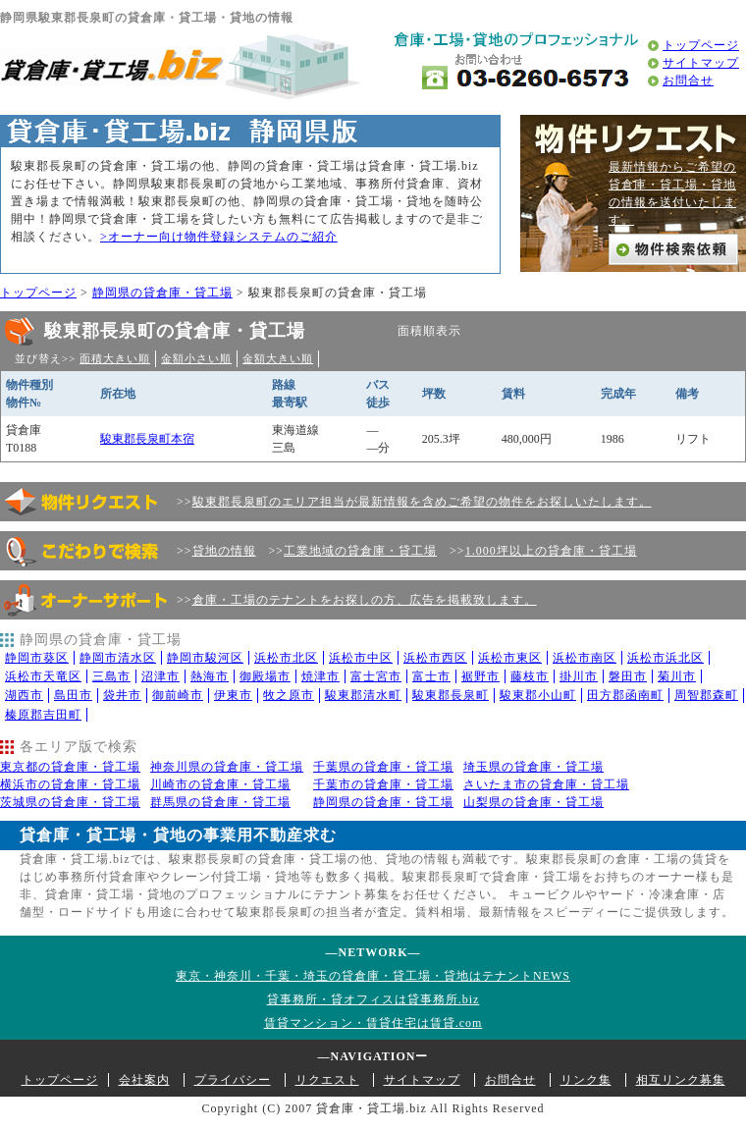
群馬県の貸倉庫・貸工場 (220, 802)
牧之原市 (288, 695)
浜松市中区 (361, 658)
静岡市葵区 (37, 658)
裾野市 (480, 676)
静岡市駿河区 (205, 658)
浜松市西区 (435, 658)
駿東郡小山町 (538, 695)
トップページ (701, 45)
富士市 (431, 676)
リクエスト (327, 1080)
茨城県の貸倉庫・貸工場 (70, 802)
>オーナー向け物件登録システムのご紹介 (219, 236)
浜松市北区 (286, 658)
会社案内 (144, 1080)
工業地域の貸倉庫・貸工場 (360, 551)
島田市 (73, 695)
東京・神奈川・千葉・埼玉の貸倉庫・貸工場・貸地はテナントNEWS (373, 976)
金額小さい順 (196, 358)
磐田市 (628, 676)
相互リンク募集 (680, 1080)
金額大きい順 (277, 358)
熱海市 (209, 676)
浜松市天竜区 (43, 676)
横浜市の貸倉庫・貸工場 (70, 784)
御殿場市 (265, 676)
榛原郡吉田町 (43, 715)
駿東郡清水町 (363, 695)
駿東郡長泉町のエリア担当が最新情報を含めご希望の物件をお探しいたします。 (422, 502)
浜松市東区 (510, 658)
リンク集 (586, 1080)
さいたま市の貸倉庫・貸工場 (546, 784)
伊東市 (233, 695)
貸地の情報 (224, 551)
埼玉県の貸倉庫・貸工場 (533, 767)
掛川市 (579, 676)
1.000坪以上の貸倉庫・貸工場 (551, 551)
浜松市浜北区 (665, 658)
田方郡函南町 (625, 695)
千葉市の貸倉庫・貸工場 (383, 784)
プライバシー (232, 1080)
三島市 (111, 676)
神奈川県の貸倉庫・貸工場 (226, 767)
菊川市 (677, 676)
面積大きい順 (115, 358)
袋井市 (122, 695)
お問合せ (688, 80)
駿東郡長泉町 (450, 695)
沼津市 (160, 676)
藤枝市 (529, 676)
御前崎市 (177, 695)
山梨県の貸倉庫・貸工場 (533, 802)
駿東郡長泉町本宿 (147, 439)
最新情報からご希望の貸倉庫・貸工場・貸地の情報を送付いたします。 (672, 193)
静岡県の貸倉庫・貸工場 (162, 292)
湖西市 (24, 695)
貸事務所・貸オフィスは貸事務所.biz (373, 999)
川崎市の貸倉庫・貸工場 (220, 784)
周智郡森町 (706, 695)
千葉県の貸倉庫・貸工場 (383, 767)
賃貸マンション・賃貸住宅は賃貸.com (373, 1023)
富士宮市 (375, 676)
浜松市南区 (584, 658)
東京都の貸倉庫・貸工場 (70, 767)
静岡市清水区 (118, 658)
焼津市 (320, 676)
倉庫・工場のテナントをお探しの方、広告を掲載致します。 (364, 600)
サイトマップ (701, 63)
